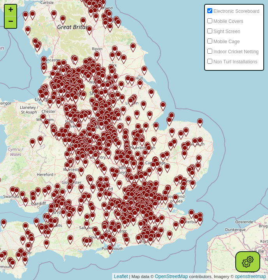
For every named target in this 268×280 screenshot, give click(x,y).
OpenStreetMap (171, 276)
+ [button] (10, 10)
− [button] (10, 22)
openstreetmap (250, 276)
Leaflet (121, 276)
